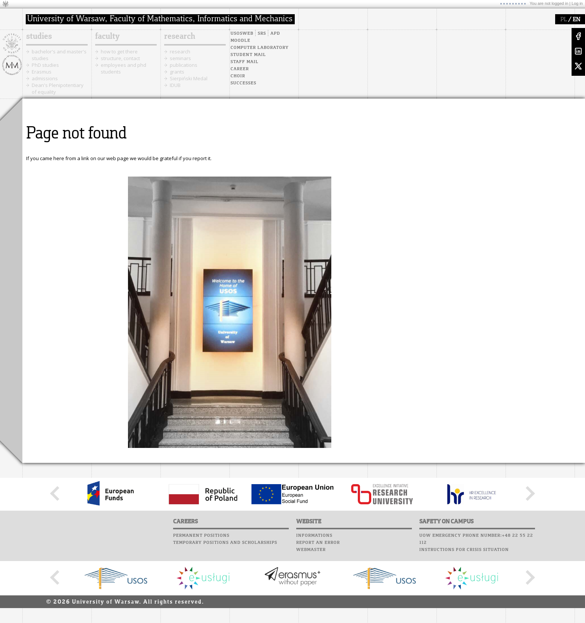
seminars (180, 58)
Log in (577, 3)
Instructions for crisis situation (464, 550)
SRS (262, 33)
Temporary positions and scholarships (225, 543)
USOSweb (242, 33)
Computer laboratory (260, 48)
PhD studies (45, 65)
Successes (243, 83)
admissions (45, 78)
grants (177, 71)
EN (576, 20)
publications (183, 65)
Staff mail (245, 62)
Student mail (248, 55)
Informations (314, 535)
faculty (107, 36)
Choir (238, 76)
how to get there (119, 51)
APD (275, 33)
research (179, 36)
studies (39, 36)
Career (240, 69)
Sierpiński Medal (188, 78)
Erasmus (41, 71)
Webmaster (311, 550)
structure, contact (120, 58)
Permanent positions (201, 535)
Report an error (318, 543)
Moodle (240, 40)
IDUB (175, 85)
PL (563, 20)
